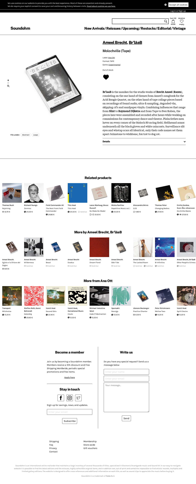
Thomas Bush (8, 205)
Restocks (148, 28)
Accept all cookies (178, 4)
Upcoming (130, 28)
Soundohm (20, 28)
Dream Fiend (95, 262)
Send (126, 418)
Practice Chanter (140, 311)
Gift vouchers (90, 448)
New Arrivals (94, 28)
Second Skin (51, 311)
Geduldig (28, 314)
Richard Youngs (30, 205)
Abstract (25, 135)
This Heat (72, 205)
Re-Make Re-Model (97, 211)
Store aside (89, 444)
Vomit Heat (50, 308)
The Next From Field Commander (54, 209)
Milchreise (6, 311)
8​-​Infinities (160, 262)
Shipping (54, 441)
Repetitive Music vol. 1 (120, 208)
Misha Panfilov (117, 205)
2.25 (135, 208)
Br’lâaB (135, 42)
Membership (90, 441)
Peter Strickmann (162, 308)
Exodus (71, 262)
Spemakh (115, 308)
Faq (51, 444)
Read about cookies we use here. (101, 6)
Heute (70, 314)
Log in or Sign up (178, 11)
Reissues (113, 28)
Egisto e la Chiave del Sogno (11, 263)
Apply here (69, 377)
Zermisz (27, 208)
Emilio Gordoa (183, 205)
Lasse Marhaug (96, 205)
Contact (53, 451)
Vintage (179, 28)
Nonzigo (114, 311)
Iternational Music (75, 311)
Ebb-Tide (115, 262)
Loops (35, 135)
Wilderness (29, 262)
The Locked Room (140, 262)
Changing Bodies (162, 208)
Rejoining (6, 208)
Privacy (53, 448)
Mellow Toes (160, 311)
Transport (6, 308)
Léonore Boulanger (141, 308)
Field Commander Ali (55, 205)
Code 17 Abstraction (98, 314)
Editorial (164, 28)
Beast (48, 262)
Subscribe (70, 421)
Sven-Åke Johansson (186, 208)
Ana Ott (111, 57)
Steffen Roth (29, 308)
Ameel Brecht (115, 42)
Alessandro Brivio (140, 205)
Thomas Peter (161, 205)
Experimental (114, 65)
